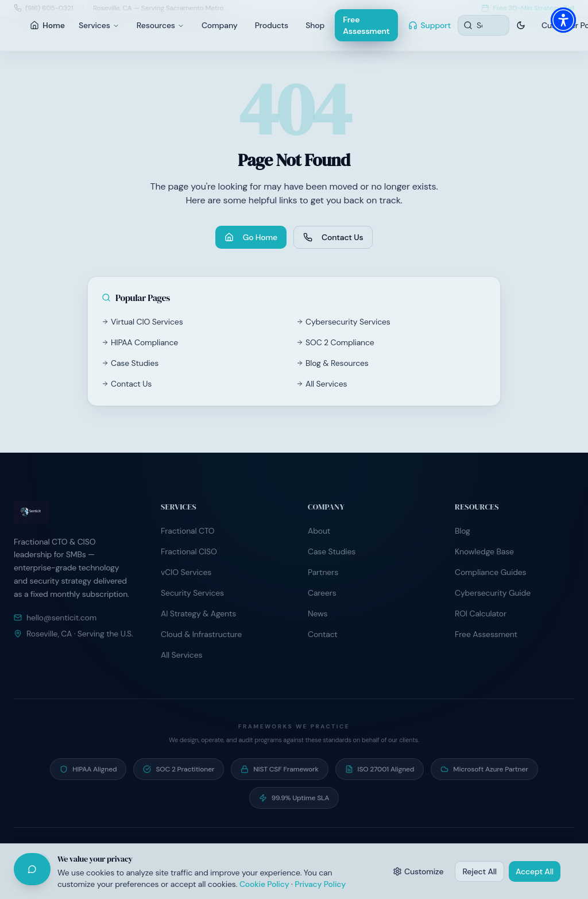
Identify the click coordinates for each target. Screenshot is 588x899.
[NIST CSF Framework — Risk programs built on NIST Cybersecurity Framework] (279, 769)
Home (47, 25)
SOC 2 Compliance (335, 342)
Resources (160, 25)
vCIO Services (186, 572)
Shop (314, 25)
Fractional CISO (189, 551)
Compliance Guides (490, 572)
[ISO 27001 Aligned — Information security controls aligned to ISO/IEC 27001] (379, 769)
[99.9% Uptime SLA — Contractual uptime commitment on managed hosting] (294, 798)
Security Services (192, 593)
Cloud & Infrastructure (201, 634)
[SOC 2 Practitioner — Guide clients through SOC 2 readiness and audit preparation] (178, 769)
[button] (563, 20)
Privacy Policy (320, 884)
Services (99, 25)
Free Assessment (366, 25)
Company (220, 25)
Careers (322, 593)
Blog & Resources (332, 363)
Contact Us (333, 237)
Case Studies (130, 363)
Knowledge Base (484, 551)
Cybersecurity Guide (493, 593)
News (317, 613)
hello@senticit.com (55, 617)
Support (429, 25)
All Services (321, 384)
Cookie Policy (264, 884)
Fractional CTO (188, 531)
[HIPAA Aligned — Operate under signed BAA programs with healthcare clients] (88, 769)
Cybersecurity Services (343, 322)
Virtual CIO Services (142, 322)
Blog (462, 531)
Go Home (251, 237)
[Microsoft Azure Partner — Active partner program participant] (484, 769)
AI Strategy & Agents (198, 613)
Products (271, 25)
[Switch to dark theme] (520, 25)
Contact (323, 634)
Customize (418, 871)
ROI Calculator (480, 613)
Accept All (535, 871)
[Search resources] (483, 25)
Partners (323, 572)
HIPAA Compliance (140, 342)
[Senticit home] (73, 512)
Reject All (479, 871)
